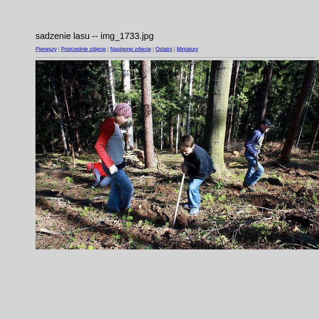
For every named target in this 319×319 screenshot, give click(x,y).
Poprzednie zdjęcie (83, 49)
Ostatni (164, 49)
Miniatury (187, 49)
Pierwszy (46, 49)
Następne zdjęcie (130, 49)
